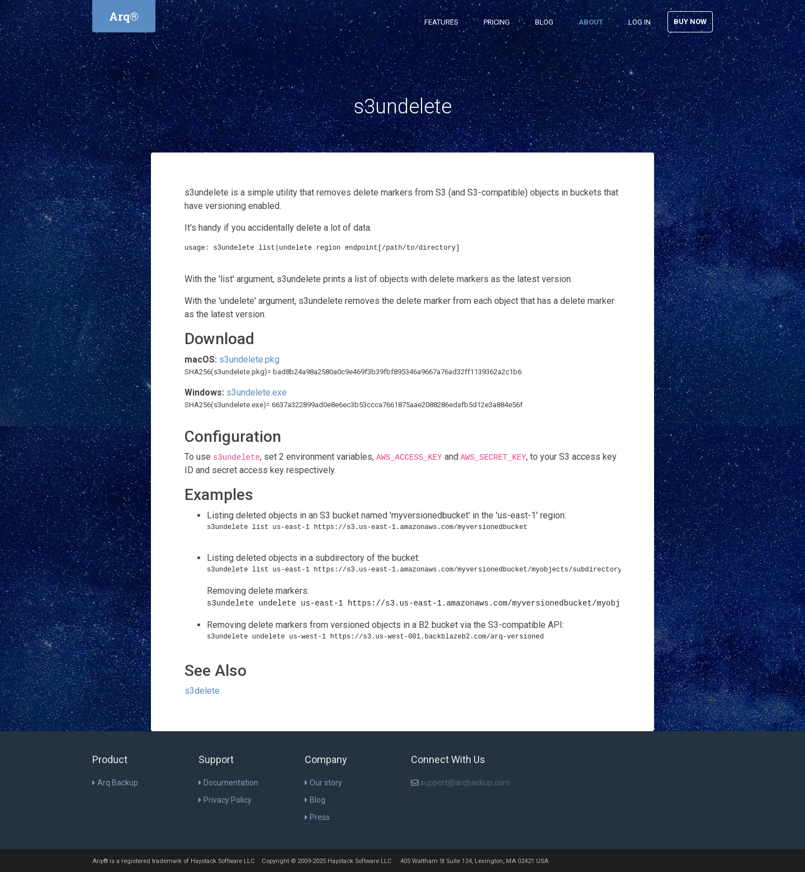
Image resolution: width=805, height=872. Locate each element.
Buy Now (690, 21)
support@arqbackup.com (465, 782)
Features (441, 22)
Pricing (497, 22)
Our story (323, 782)
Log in (639, 22)
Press (317, 817)
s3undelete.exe (256, 392)
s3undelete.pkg (249, 359)
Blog (544, 22)
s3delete (202, 690)
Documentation (228, 782)
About (591, 22)
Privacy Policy (225, 799)
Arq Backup (115, 782)
